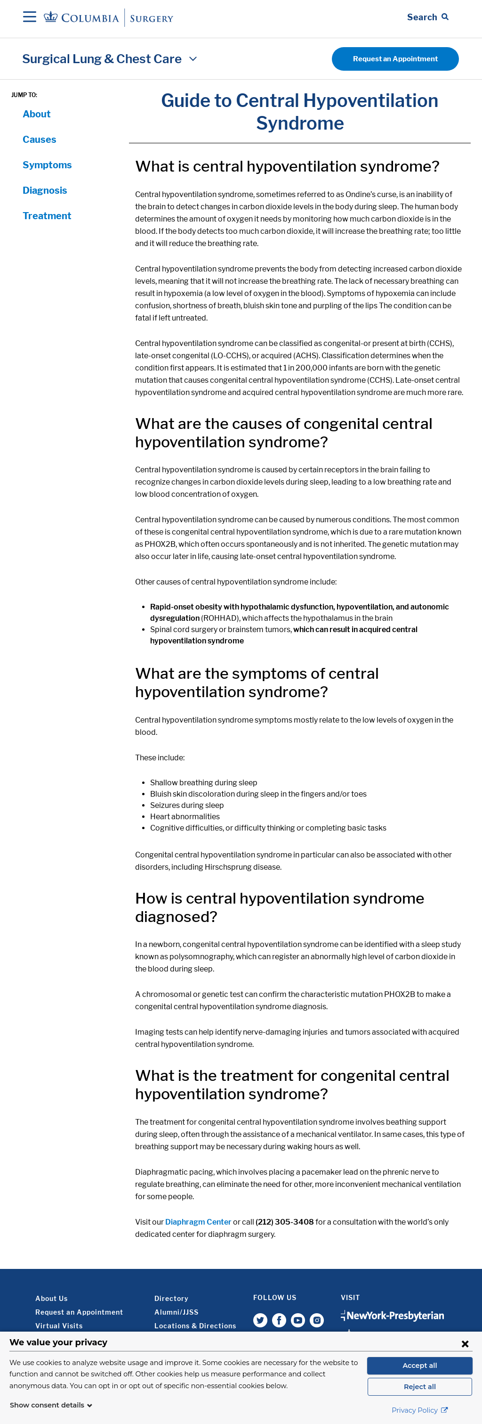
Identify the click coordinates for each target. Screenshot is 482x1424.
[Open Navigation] (29, 17)
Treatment (47, 216)
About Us (51, 1298)
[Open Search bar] (427, 17)
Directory (171, 1298)
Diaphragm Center (198, 1222)
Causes (39, 139)
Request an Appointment (395, 59)
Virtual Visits (59, 1326)
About (37, 114)
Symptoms (47, 165)
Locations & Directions (195, 1326)
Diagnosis (45, 190)
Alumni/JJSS (176, 1312)
